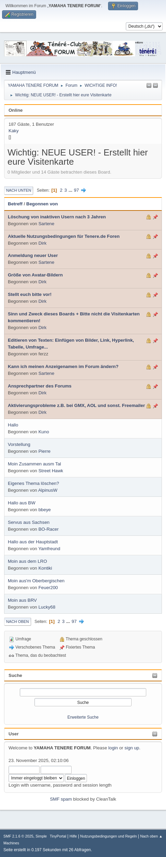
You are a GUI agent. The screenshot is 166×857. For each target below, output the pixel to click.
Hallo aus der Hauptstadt (33, 541)
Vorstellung (19, 444)
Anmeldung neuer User (33, 255)
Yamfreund (49, 548)
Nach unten (18, 190)
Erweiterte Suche (83, 717)
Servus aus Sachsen (28, 522)
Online (15, 110)
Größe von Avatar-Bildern (35, 274)
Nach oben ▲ (151, 836)
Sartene (47, 223)
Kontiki (45, 568)
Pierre (45, 451)
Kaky (14, 130)
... (71, 190)
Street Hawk (51, 470)
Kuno (44, 431)
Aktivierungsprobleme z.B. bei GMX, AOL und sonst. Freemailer (76, 405)
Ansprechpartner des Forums (40, 386)
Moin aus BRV (22, 600)
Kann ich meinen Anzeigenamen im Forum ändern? (63, 366)
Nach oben (17, 622)
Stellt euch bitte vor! (29, 294)
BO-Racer (49, 529)
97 (76, 190)
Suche (15, 675)
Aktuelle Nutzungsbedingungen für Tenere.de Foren (64, 236)
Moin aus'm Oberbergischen (36, 580)
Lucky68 (47, 607)
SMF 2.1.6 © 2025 (18, 836)
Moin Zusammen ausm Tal (34, 463)
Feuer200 (48, 587)
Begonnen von (42, 203)
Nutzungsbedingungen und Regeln (108, 836)
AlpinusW (47, 490)
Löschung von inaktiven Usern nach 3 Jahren (57, 216)
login (113, 747)
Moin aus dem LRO (27, 561)
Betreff (15, 203)
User (14, 733)
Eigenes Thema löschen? (33, 483)
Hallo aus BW (21, 502)
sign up (131, 747)
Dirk (43, 243)
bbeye (45, 509)
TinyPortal (58, 836)
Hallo (13, 424)
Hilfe (73, 836)
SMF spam (61, 799)
